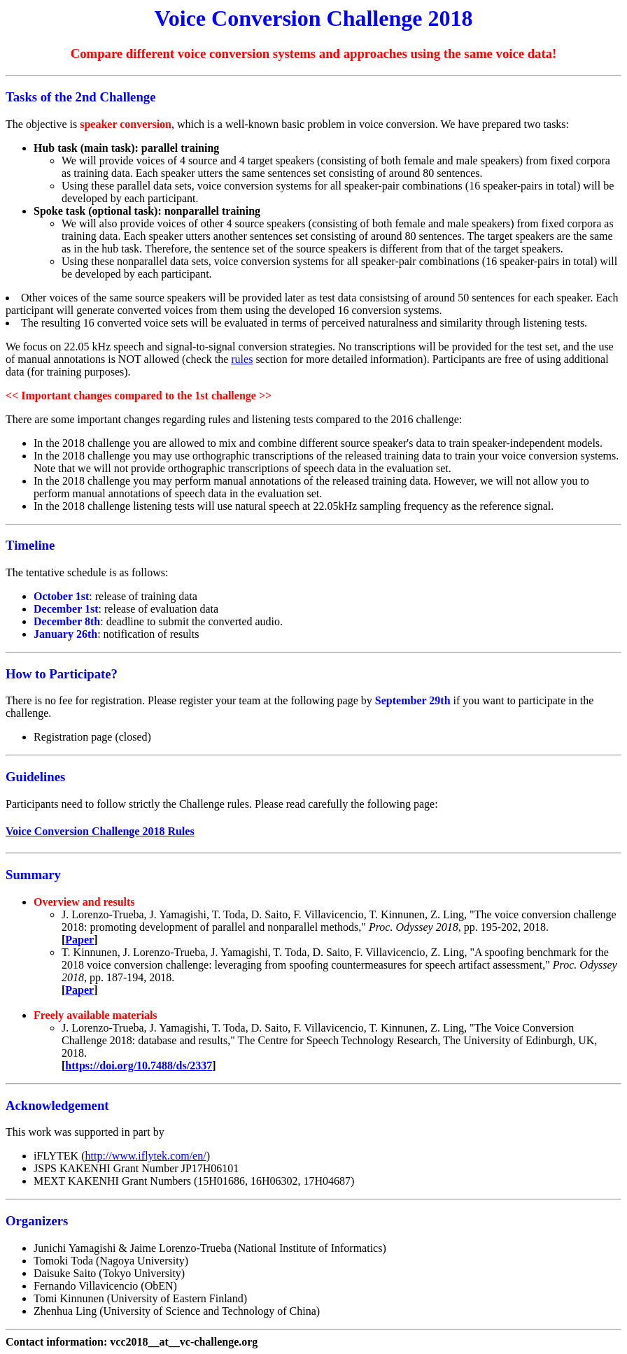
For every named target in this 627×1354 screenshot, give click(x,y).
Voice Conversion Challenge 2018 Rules (100, 831)
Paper (79, 940)
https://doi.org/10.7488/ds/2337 (138, 1065)
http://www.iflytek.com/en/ (145, 1156)
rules (242, 359)
